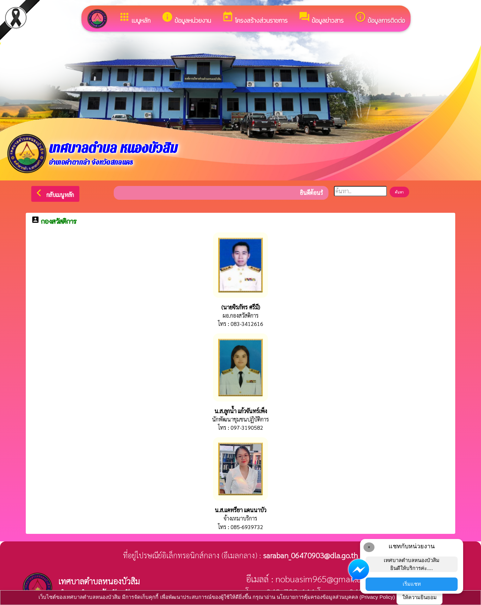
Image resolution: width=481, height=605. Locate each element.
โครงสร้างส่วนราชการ (255, 18)
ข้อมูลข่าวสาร (321, 18)
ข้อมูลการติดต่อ (380, 18)
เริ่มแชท (412, 584)
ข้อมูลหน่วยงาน (186, 18)
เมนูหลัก (134, 18)
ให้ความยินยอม (419, 597)
